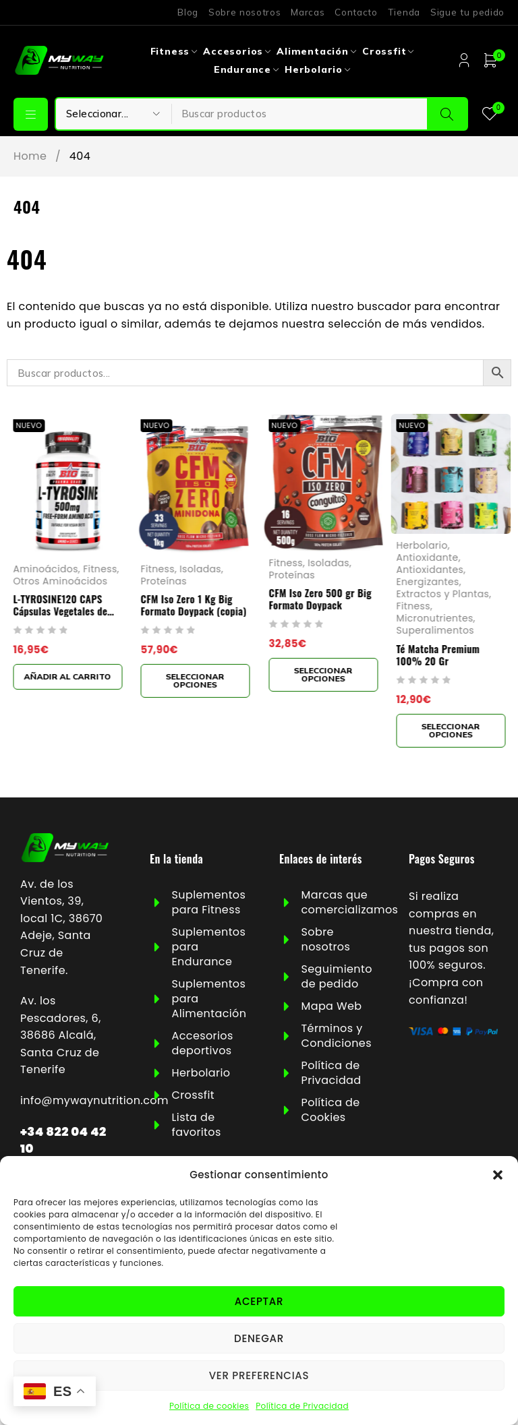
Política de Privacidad (302, 1406)
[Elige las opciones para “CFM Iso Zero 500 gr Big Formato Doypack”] (323, 675)
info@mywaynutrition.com (94, 1100)
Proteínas (164, 582)
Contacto (356, 12)
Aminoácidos (45, 569)
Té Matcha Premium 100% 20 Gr (438, 654)
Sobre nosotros (244, 12)
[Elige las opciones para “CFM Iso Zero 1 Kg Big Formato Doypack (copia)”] (195, 681)
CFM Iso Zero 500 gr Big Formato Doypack (319, 598)
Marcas (307, 12)
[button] (498, 1175)
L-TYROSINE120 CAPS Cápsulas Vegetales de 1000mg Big (60, 611)
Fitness (100, 569)
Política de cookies (209, 1406)
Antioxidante (428, 557)
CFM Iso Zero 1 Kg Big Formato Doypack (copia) (194, 605)
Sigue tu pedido (467, 12)
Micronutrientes (435, 619)
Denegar (259, 1338)
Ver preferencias (259, 1375)
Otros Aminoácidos (60, 582)
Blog (187, 12)
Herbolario (422, 545)
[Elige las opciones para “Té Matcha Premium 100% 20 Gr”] (451, 731)
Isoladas (200, 569)
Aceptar (259, 1301)
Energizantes (428, 582)
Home (30, 156)
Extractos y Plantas (443, 594)
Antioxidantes (430, 570)
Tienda (404, 12)
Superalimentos (435, 631)
